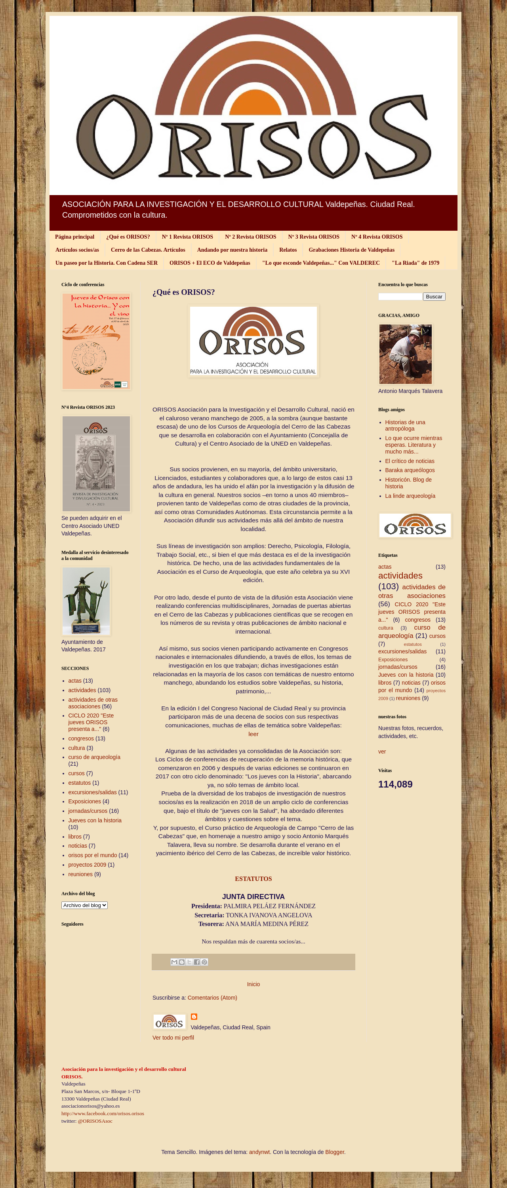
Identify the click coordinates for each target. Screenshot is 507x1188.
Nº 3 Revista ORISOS (313, 237)
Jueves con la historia (95, 820)
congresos (81, 738)
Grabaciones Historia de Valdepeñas (352, 250)
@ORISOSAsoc (95, 1121)
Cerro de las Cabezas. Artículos (148, 250)
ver (382, 751)
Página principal (74, 237)
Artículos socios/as (77, 250)
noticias (78, 846)
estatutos (80, 783)
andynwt (259, 1152)
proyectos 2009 (88, 865)
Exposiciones (85, 801)
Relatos (288, 250)
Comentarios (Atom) (212, 997)
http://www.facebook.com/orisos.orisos (102, 1113)
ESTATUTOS (253, 878)
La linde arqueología (410, 496)
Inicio (253, 984)
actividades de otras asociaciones (93, 703)
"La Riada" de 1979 (415, 263)
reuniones (81, 874)
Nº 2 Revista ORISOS (250, 237)
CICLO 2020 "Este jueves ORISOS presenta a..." (91, 722)
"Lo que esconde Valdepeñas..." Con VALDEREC (321, 263)
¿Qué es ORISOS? (128, 237)
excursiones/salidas (93, 792)
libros (75, 836)
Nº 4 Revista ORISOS (376, 237)
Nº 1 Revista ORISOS (187, 237)
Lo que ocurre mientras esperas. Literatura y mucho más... (413, 445)
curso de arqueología (95, 757)
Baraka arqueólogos (410, 470)
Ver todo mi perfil (173, 1037)
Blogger (334, 1152)
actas (75, 681)
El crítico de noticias (410, 461)
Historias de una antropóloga (405, 425)
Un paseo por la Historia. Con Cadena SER (106, 263)
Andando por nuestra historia (232, 250)
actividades (82, 690)
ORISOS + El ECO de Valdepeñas (210, 263)
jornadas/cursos (88, 811)
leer (253, 734)
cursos (77, 773)
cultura (77, 748)
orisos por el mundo (93, 855)
